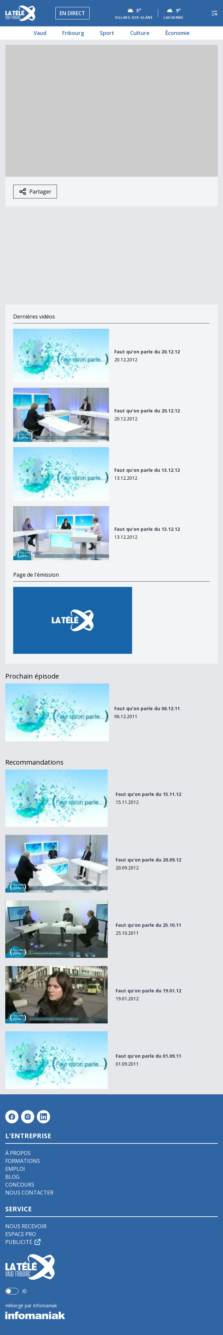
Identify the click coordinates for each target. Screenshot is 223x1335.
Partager (35, 192)
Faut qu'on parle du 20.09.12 (148, 860)
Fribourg (73, 33)
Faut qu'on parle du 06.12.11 (147, 708)
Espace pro (20, 1234)
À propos (18, 1153)
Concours (19, 1184)
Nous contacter (29, 1192)
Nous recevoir (25, 1226)
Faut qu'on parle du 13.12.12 (147, 470)
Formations (22, 1161)
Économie (177, 33)
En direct (72, 13)
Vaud (40, 33)
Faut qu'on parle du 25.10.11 (148, 925)
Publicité (23, 1242)
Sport (107, 33)
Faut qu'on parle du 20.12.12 (147, 352)
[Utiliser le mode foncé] (24, 1291)
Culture (140, 33)
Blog (12, 1176)
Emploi (15, 1168)
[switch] (11, 1291)
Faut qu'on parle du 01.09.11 (148, 1056)
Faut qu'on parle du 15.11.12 (148, 794)
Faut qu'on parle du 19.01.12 (148, 990)
